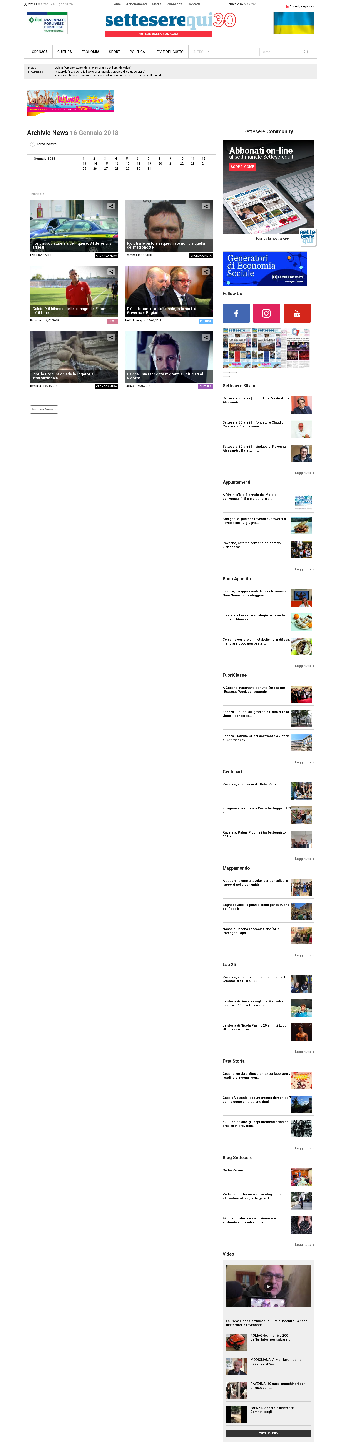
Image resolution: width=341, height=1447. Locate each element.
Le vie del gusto (169, 52)
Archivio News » (44, 409)
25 (84, 169)
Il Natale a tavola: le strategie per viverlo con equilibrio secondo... (254, 617)
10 (182, 159)
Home (116, 4)
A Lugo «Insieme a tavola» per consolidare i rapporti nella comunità (256, 883)
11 (192, 159)
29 (127, 169)
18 (138, 164)
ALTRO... (199, 52)
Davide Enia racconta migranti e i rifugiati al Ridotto (165, 376)
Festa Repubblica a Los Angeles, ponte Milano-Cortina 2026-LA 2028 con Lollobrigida (108, 75)
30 (138, 169)
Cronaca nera (106, 255)
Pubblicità (174, 4)
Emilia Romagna (135, 320)
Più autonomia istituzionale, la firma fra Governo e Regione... (161, 310)
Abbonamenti (136, 4)
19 (149, 164)
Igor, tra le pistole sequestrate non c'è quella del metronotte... (166, 245)
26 (95, 169)
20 (160, 164)
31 (149, 169)
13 (84, 164)
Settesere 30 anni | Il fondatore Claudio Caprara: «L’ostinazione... (253, 424)
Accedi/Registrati (300, 6)
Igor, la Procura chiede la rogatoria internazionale (63, 376)
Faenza (129, 385)
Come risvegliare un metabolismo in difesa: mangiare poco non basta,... (256, 641)
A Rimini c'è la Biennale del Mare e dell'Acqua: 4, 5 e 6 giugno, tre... (249, 497)
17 (127, 164)
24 (203, 164)
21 (171, 164)
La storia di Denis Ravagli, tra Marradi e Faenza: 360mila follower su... (253, 1003)
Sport (114, 52)
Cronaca (40, 52)
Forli (33, 255)
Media (157, 4)
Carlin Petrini (233, 1170)
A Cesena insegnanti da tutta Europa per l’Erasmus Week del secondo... (254, 690)
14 (95, 164)
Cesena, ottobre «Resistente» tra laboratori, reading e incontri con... (256, 1076)
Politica (137, 52)
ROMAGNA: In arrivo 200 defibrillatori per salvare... (270, 1337)
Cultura (64, 52)
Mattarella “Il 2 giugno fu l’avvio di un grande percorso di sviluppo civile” (100, 71)
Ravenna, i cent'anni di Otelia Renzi (250, 784)
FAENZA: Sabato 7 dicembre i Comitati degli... (273, 1410)
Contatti (194, 4)
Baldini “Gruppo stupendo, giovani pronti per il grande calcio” (93, 67)
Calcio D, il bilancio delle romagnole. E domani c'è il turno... (72, 310)
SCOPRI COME (242, 167)
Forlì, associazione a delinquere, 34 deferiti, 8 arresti (72, 245)
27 (106, 169)
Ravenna (130, 255)
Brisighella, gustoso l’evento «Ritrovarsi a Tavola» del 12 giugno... (254, 521)
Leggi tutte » (304, 473)
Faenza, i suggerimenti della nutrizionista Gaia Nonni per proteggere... (255, 593)
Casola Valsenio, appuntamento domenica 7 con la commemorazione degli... (257, 1100)
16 (117, 164)
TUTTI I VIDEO (268, 1433)
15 (106, 164)
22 (182, 164)
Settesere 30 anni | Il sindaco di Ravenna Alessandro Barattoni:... (254, 448)
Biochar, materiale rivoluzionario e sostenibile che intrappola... (249, 1220)
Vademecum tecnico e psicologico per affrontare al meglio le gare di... (253, 1196)
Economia (90, 52)
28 (117, 169)
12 (203, 159)
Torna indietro (43, 144)
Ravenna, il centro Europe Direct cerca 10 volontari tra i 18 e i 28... (255, 979)
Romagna (36, 320)
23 (192, 164)
